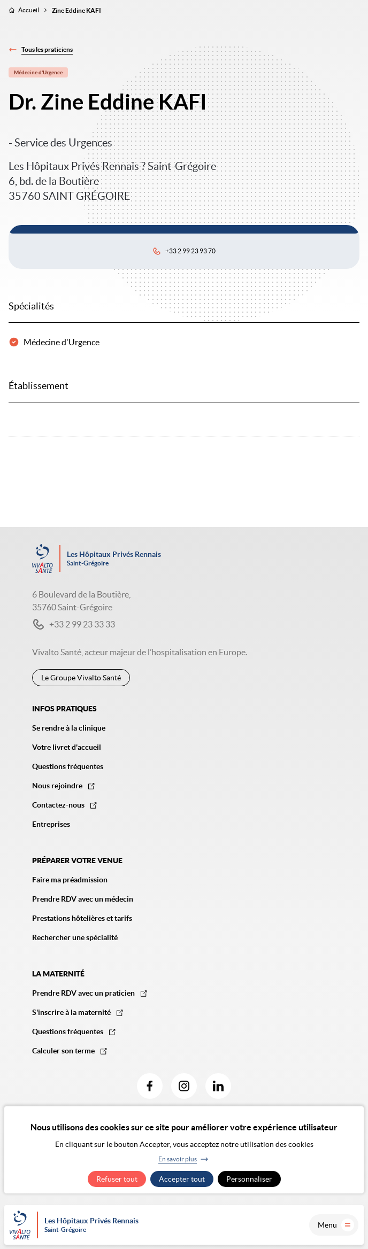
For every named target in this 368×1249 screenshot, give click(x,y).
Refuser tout (116, 1179)
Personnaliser (249, 1179)
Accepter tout (182, 1179)
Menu (336, 1225)
